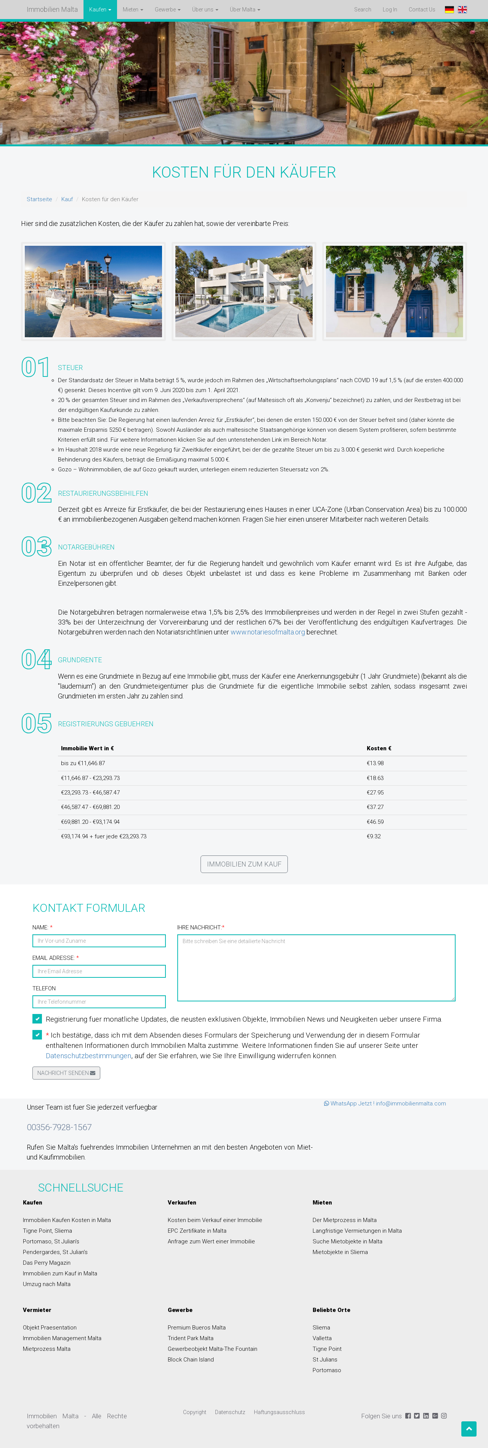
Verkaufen (182, 1202)
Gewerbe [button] (168, 9)
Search (362, 9)
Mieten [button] (133, 9)
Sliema (321, 1327)
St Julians (325, 1359)
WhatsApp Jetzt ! (349, 1103)
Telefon (44, 988)
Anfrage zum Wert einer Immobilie (211, 1241)
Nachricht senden (66, 1073)
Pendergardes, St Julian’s (55, 1252)
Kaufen (32, 1202)
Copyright (194, 1412)
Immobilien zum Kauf (244, 864)
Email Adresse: (55, 958)
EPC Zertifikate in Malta (197, 1230)
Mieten (322, 1202)
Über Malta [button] (245, 9)
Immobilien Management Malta (62, 1338)
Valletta (322, 1338)
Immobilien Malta (52, 9)
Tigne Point (327, 1348)
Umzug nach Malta (47, 1284)
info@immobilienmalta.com (411, 1103)
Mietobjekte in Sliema (340, 1252)
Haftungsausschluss (279, 1412)
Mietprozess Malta (47, 1348)
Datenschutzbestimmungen (88, 1056)
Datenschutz (230, 1412)
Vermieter (37, 1310)
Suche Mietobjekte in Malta (347, 1241)
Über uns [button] (205, 9)
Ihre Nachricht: (201, 927)
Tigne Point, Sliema (47, 1230)
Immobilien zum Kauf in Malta (60, 1273)
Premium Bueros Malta (197, 1327)
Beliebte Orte (331, 1310)
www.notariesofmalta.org (268, 632)
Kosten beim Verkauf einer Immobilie (215, 1220)
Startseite (39, 199)
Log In (390, 9)
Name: (42, 927)
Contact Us (425, 9)
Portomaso (327, 1370)
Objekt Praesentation (50, 1327)
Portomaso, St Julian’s (51, 1241)
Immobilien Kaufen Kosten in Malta (67, 1220)
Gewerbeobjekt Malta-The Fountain (212, 1348)
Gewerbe (180, 1310)
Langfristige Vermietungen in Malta (357, 1230)
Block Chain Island (191, 1359)
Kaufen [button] (100, 9)
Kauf (67, 199)
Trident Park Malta (191, 1338)
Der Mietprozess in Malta (345, 1220)
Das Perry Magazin (47, 1262)
